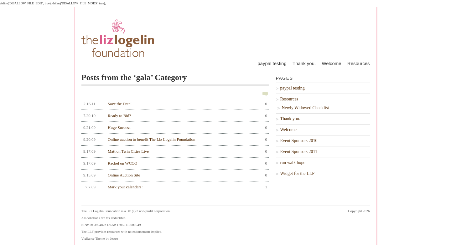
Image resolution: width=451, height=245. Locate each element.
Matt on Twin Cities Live (174, 151)
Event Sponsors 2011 (298, 151)
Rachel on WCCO (174, 163)
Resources (358, 63)
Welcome (331, 63)
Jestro (114, 238)
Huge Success (174, 127)
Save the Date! (174, 103)
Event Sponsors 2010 (299, 140)
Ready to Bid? (174, 115)
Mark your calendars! (174, 187)
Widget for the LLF (297, 173)
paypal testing (272, 63)
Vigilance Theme (93, 238)
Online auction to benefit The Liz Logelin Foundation (174, 139)
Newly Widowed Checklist (305, 107)
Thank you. (304, 63)
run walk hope (292, 162)
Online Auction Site (174, 175)
